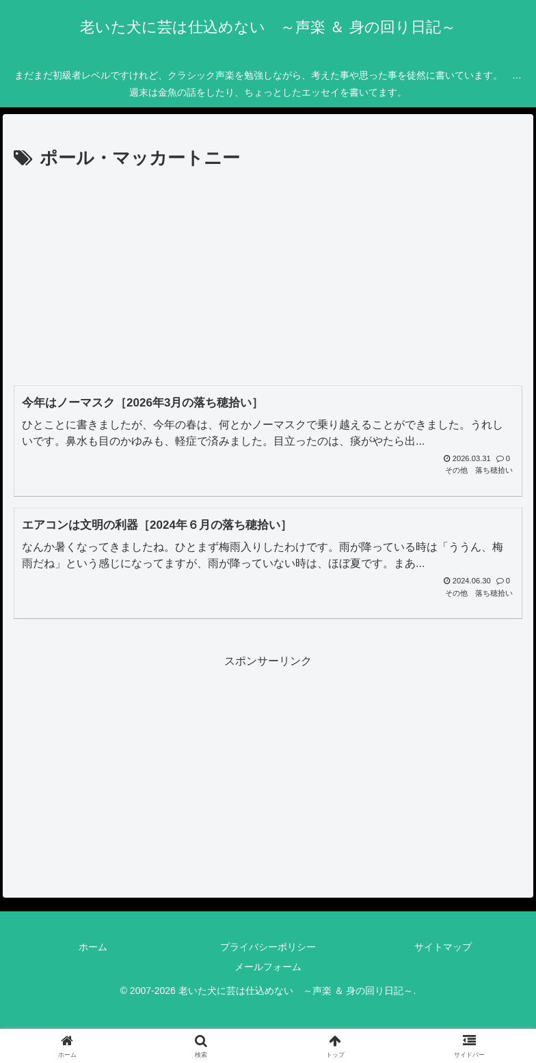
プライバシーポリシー (268, 946)
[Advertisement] (268, 276)
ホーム (93, 946)
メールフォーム (268, 966)
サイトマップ (443, 946)
